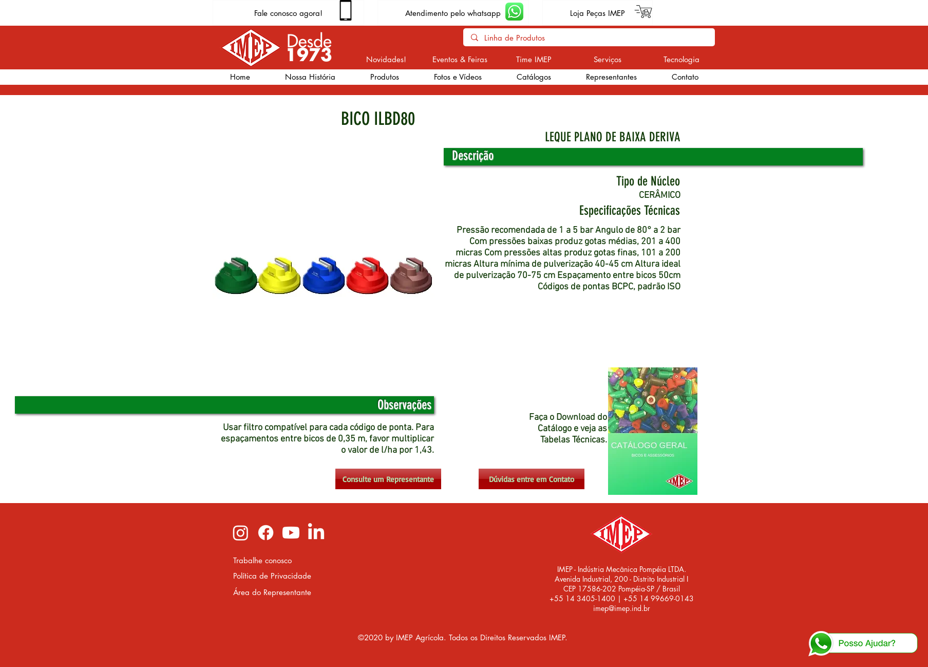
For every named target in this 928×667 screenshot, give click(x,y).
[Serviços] (608, 59)
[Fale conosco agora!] (288, 13)
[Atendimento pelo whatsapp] (453, 13)
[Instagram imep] (241, 533)
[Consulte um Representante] (388, 479)
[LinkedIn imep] (316, 533)
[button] (384, 77)
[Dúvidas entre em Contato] (531, 479)
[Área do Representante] (273, 592)
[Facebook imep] (266, 533)
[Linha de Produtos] (588, 37)
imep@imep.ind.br (621, 608)
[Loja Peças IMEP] (597, 13)
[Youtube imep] (291, 533)
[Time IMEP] (534, 59)
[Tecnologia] (682, 59)
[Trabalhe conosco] (273, 560)
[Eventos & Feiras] (460, 59)
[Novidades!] (386, 59)
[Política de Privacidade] (273, 575)
